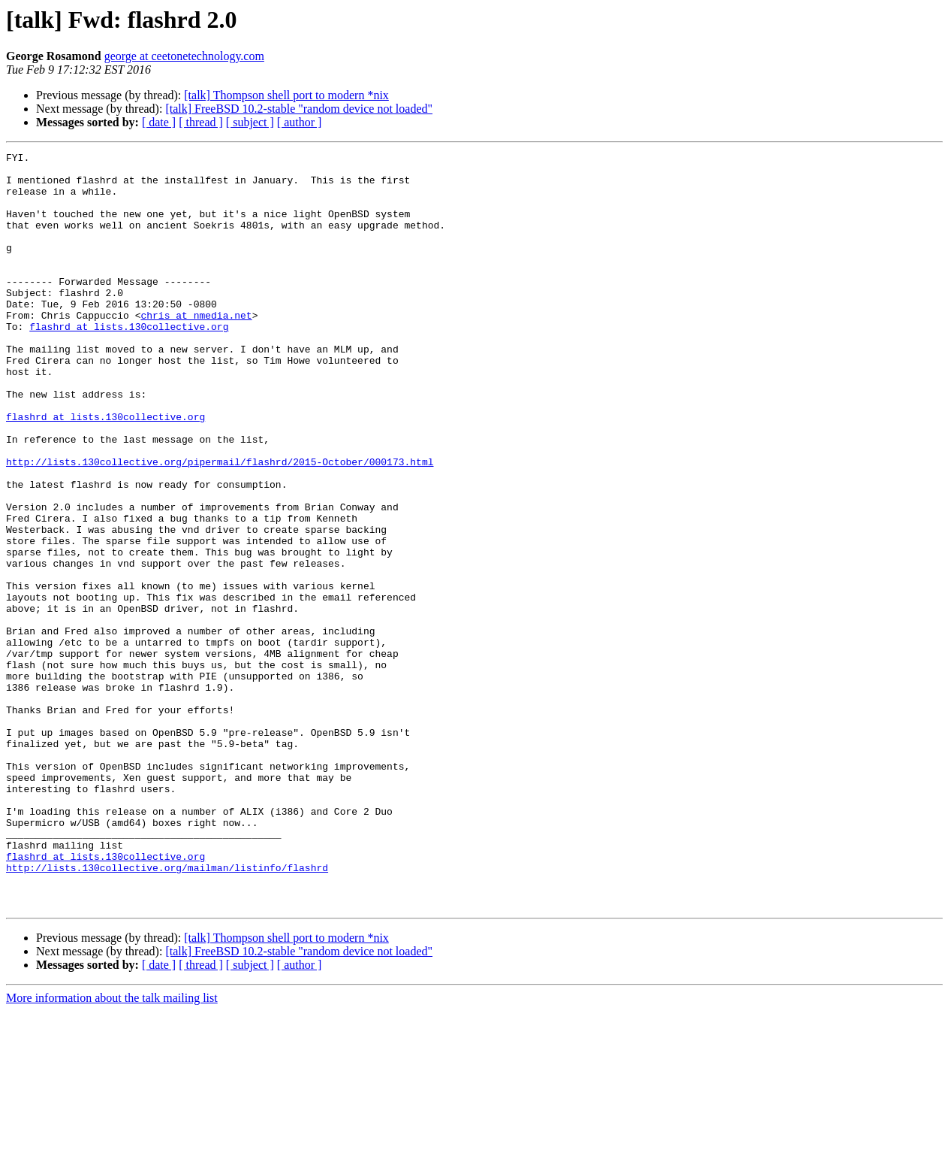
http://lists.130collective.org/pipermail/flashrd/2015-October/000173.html (219, 524)
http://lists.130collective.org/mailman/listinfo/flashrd (167, 1011)
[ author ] (299, 122)
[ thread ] (201, 122)
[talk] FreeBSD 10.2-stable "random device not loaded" (298, 108)
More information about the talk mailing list (112, 1148)
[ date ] (159, 122)
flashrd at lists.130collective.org (128, 362)
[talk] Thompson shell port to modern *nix (286, 95)
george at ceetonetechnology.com (184, 56)
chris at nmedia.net (196, 349)
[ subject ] (250, 122)
